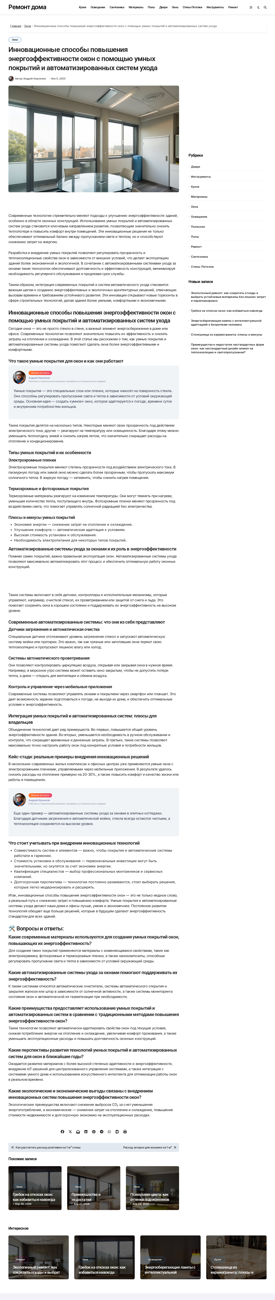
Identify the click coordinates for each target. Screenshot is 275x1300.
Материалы (136, 7)
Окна (175, 7)
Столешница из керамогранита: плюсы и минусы (226, 334)
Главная (15, 26)
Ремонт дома (27, 7)
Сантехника (117, 7)
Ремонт (233, 7)
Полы (151, 7)
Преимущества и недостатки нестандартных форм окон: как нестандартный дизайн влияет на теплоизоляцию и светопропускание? (227, 348)
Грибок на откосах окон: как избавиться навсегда (226, 310)
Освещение (98, 7)
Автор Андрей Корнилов (27, 78)
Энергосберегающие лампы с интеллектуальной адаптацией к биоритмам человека (226, 322)
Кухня (82, 7)
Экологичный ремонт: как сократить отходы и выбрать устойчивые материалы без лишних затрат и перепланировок (228, 296)
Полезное (198, 226)
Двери (163, 7)
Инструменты (215, 7)
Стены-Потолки (192, 7)
